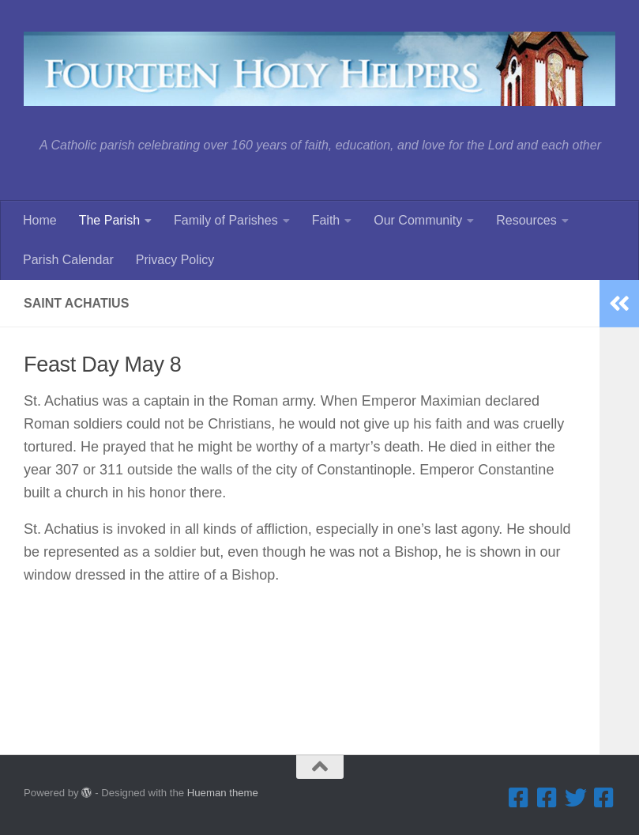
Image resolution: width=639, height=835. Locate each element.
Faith (326, 220)
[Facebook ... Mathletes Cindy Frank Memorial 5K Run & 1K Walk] (604, 798)
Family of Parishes (226, 220)
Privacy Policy (175, 259)
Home (40, 220)
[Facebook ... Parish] (519, 798)
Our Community (418, 220)
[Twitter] (576, 798)
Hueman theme (222, 793)
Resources (526, 220)
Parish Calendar (68, 259)
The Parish (109, 220)
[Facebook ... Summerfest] (547, 798)
